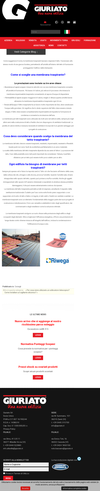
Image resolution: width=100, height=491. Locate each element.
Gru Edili (75, 40)
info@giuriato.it (57, 426)
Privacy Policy (9, 429)
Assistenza (39, 45)
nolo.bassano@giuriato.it (62, 448)
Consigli (18, 287)
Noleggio (20, 40)
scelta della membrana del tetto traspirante (21, 150)
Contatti (62, 45)
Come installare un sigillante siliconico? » (21, 292)
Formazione (90, 40)
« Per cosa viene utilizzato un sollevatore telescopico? (48, 290)
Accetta (25, 488)
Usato (43, 40)
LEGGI (38, 335)
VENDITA (32, 40)
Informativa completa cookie (74, 488)
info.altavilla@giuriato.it (13, 448)
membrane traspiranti (16, 213)
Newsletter (45, 23)
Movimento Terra (59, 40)
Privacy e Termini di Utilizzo (17, 473)
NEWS (51, 45)
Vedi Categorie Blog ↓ (26, 51)
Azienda (8, 40)
